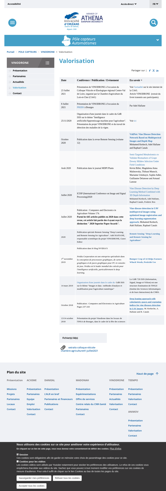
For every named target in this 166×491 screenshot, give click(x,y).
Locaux (11, 404)
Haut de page (145, 373)
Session (23, 455)
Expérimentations (86, 394)
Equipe (30, 399)
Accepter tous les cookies (31, 486)
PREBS (80, 107)
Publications (51, 404)
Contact (17, 93)
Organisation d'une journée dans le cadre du (96, 282)
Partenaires (19, 76)
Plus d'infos (115, 449)
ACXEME (31, 380)
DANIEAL (49, 380)
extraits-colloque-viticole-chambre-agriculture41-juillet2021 (79, 349)
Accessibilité (14, 3)
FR (155, 4)
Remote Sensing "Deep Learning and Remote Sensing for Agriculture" (145, 237)
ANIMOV (133, 411)
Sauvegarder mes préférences (34, 478)
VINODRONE (48, 51)
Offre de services (85, 399)
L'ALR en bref (51, 394)
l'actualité (138, 87)
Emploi (31, 404)
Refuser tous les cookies (67, 478)
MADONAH (82, 380)
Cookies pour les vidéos (32, 461)
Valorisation (19, 87)
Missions (12, 389)
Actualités (18, 81)
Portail (10, 51)
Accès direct (127, 4)
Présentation (20, 70)
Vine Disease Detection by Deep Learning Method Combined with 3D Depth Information (145, 191)
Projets (11, 394)
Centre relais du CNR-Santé (91, 404)
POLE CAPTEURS (27, 51)
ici (135, 121)
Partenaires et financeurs (58, 399)
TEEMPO (133, 380)
